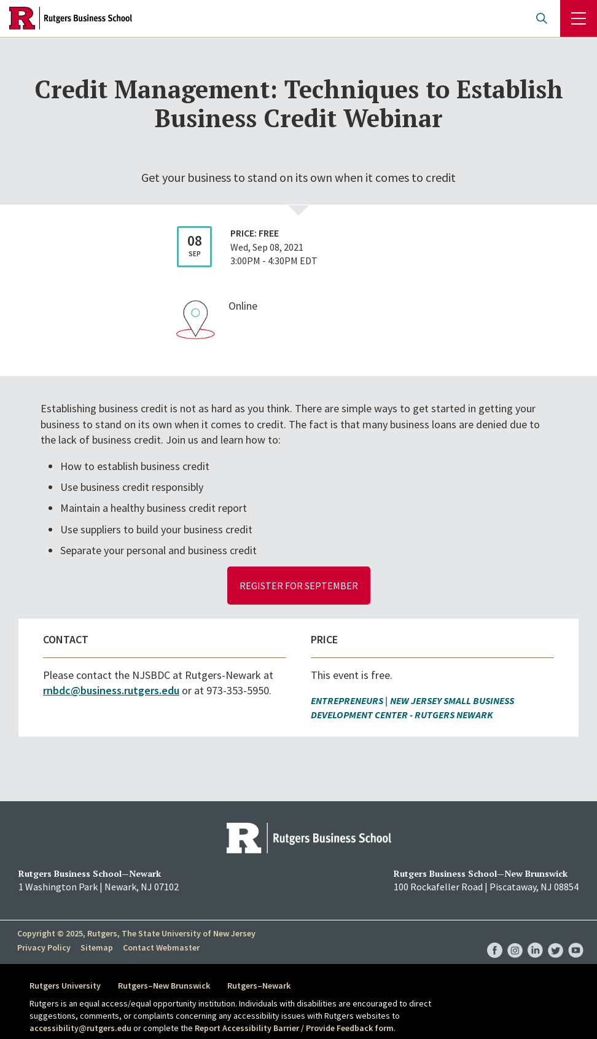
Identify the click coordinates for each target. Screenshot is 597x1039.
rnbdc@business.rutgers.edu (111, 690)
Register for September (299, 585)
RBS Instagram (515, 938)
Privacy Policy (44, 946)
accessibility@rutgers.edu (80, 1027)
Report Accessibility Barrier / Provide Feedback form (294, 1027)
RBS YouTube (575, 938)
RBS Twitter (555, 938)
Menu (578, 18)
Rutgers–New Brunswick (164, 985)
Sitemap (96, 946)
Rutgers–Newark (259, 985)
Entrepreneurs (347, 700)
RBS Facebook (494, 938)
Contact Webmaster (161, 946)
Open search (541, 18)
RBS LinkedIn (535, 938)
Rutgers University (65, 985)
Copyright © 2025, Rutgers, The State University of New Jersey (136, 933)
